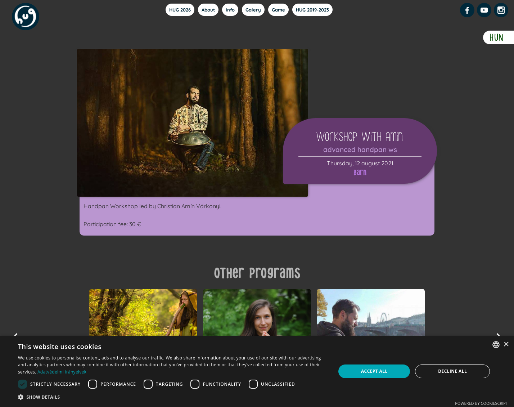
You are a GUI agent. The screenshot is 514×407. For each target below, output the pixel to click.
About (208, 10)
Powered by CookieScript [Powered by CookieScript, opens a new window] (481, 403)
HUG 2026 (180, 10)
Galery (253, 10)
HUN (497, 37)
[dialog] (257, 371)
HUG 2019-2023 (312, 10)
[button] (172, 397)
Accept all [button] (374, 371)
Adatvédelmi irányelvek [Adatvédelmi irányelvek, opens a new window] (61, 372)
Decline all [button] (452, 371)
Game (278, 10)
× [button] (506, 344)
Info (230, 10)
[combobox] (496, 344)
